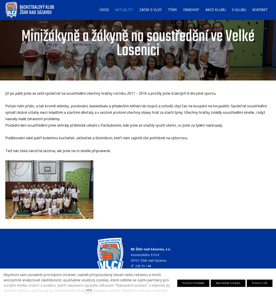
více (89, 290)
